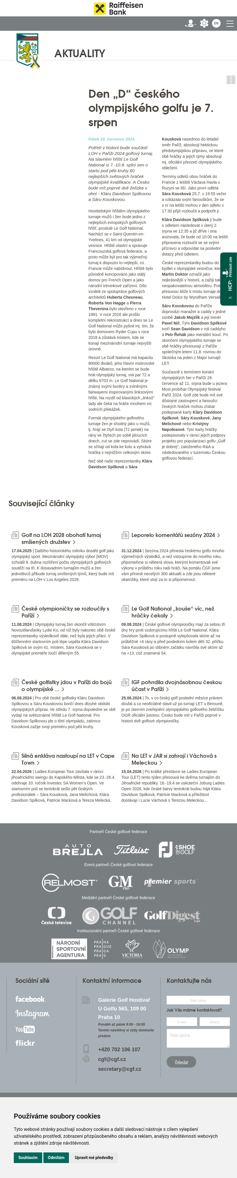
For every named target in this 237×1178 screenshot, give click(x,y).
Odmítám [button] (56, 1157)
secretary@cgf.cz (119, 1069)
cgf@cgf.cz (112, 1059)
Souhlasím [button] (28, 1157)
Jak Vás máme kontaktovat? (194, 1010)
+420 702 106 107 (119, 1049)
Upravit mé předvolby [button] (94, 1157)
